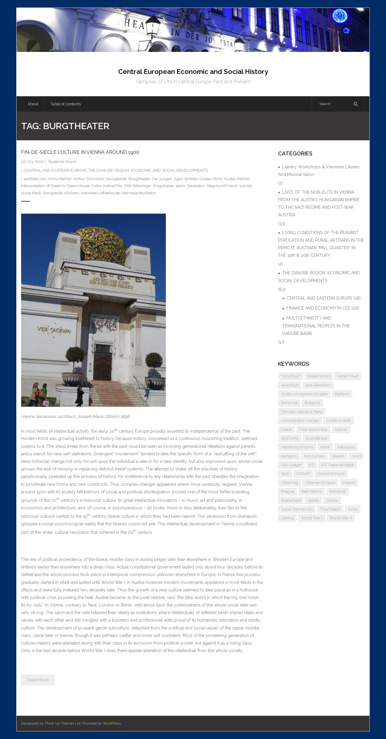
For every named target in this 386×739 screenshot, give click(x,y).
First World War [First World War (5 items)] (313, 429)
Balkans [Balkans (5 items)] (342, 394)
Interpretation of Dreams (43, 185)
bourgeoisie (116, 179)
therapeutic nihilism (61, 193)
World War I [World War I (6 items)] (311, 518)
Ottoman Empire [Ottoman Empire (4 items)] (320, 482)
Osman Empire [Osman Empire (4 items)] (331, 473)
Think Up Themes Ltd (63, 723)
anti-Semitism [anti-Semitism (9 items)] (318, 385)
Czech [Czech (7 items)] (286, 429)
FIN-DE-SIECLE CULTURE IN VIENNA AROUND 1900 (80, 152)
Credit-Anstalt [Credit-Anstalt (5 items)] (338, 420)
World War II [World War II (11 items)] (341, 518)
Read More (38, 679)
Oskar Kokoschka (107, 185)
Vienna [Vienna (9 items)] (287, 518)
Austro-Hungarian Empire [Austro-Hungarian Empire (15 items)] (304, 394)
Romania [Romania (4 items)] (337, 491)
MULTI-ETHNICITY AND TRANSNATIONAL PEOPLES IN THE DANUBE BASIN (316, 326)
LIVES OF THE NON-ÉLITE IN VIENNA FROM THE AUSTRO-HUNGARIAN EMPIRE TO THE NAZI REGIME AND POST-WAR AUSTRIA (318, 204)
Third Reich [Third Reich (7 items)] (330, 509)
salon (180, 185)
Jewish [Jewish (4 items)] (338, 456)
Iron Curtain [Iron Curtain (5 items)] (314, 456)
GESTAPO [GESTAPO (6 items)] (290, 438)
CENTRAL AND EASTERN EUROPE (55, 170)
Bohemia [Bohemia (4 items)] (289, 402)
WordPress (112, 723)
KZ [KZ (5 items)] (311, 465)
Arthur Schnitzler (88, 179)
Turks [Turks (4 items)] (352, 509)
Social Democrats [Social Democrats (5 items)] (297, 509)
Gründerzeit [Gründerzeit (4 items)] (316, 438)
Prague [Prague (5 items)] (287, 491)
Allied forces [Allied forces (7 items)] (319, 376)
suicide (245, 185)
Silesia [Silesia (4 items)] (332, 500)
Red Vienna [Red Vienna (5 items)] (311, 491)
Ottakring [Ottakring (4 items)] (289, 482)
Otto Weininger (137, 185)
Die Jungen (162, 179)
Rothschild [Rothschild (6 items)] (290, 500)
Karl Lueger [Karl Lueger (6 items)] (291, 465)
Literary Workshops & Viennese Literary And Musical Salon (319, 170)
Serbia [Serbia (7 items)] (313, 500)
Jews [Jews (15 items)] (356, 456)
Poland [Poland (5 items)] (349, 482)
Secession (196, 185)
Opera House (78, 185)
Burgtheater (139, 179)
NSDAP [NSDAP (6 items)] (303, 473)
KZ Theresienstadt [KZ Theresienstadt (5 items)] (337, 465)
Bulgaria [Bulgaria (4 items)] (312, 402)
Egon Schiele (186, 179)
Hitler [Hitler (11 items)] (325, 447)
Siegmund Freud (222, 185)
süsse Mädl (31, 193)
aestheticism (35, 179)
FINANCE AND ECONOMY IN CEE (318, 308)
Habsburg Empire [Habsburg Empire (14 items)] (297, 447)
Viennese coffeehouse (100, 193)
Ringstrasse (163, 185)
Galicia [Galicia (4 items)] (341, 429)
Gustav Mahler (237, 179)
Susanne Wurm (62, 161)
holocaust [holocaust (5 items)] (346, 447)
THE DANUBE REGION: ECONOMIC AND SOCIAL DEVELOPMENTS (148, 170)
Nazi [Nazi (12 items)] (285, 473)
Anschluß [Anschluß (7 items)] (289, 385)
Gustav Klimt (210, 179)
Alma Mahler (59, 179)
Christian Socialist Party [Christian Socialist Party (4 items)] (302, 411)
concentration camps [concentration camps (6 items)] (300, 420)
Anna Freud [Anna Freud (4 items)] (348, 376)
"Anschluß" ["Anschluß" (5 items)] (290, 376)
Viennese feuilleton (139, 193)
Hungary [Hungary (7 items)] (289, 456)
